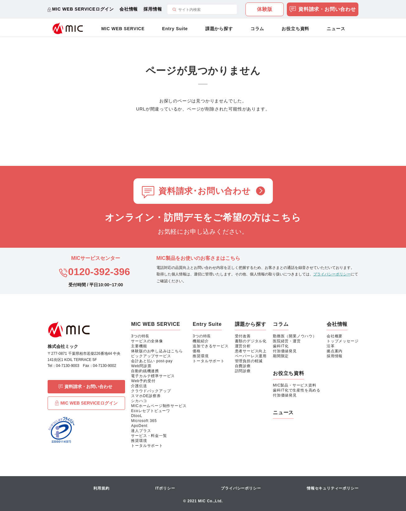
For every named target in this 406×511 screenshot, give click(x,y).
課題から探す (219, 28)
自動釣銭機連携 (145, 371)
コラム (257, 28)
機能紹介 (200, 341)
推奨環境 (139, 440)
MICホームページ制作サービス (158, 406)
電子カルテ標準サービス (153, 376)
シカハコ (139, 401)
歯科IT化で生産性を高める (296, 390)
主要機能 (139, 346)
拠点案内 (335, 351)
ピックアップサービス (151, 356)
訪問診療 (243, 371)
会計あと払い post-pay (151, 361)
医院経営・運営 (287, 341)
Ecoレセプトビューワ (150, 411)
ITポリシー (165, 488)
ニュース (336, 28)
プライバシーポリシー (332, 274)
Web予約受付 (143, 381)
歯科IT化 (281, 346)
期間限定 (281, 356)
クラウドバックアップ (151, 391)
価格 (197, 351)
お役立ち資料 (295, 28)
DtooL (136, 416)
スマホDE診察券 (146, 396)
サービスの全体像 (147, 341)
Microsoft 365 (143, 421)
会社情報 (128, 9)
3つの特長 (140, 336)
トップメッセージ (342, 341)
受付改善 (243, 336)
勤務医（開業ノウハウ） (295, 336)
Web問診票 (141, 366)
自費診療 (243, 366)
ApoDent (139, 426)
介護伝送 (139, 386)
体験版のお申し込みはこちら (157, 351)
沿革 (331, 346)
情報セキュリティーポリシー (332, 488)
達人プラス (141, 431)
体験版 (265, 9)
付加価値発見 (285, 351)
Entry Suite (175, 28)
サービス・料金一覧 (149, 436)
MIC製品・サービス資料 (294, 385)
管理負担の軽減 (249, 361)
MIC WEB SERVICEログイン (83, 9)
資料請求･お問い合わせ (204, 191)
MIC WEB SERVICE (123, 28)
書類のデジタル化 (251, 341)
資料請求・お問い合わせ (323, 9)
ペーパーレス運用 (251, 356)
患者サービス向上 (251, 351)
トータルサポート (147, 445)
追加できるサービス (210, 346)
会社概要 (335, 336)
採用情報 (152, 9)
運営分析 (243, 346)
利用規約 (101, 488)
